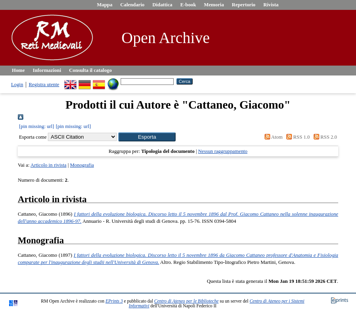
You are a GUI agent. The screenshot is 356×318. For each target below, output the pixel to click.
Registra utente (44, 84)
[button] (147, 136)
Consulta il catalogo (90, 70)
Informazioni (47, 70)
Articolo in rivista (48, 165)
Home (18, 70)
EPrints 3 (114, 301)
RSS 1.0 (297, 137)
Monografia (82, 165)
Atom (272, 137)
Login (17, 84)
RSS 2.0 (324, 137)
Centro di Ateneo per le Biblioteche (186, 301)
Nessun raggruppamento (223, 151)
